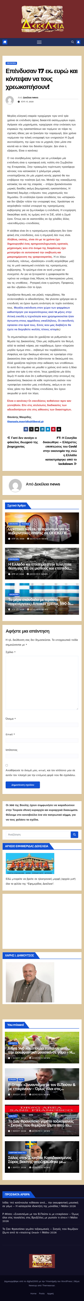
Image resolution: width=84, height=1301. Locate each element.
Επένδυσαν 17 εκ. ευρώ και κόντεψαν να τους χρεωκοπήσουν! (42, 79)
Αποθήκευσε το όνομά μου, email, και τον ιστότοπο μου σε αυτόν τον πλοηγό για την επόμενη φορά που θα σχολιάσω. (40, 773)
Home (33, 1293)
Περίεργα (13, 1043)
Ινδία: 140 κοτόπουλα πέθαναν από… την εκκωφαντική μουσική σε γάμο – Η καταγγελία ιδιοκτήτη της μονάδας (40, 1052)
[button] (72, 42)
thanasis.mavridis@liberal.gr (25, 421)
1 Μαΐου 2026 (19, 1058)
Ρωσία (21, 1080)
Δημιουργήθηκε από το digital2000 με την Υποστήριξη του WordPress (38, 1281)
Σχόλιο (11, 652)
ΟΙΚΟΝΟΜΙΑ (11, 63)
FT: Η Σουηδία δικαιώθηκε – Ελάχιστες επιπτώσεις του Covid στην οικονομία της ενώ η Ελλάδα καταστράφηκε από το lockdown (60, 451)
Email (10, 734)
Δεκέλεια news (30, 97)
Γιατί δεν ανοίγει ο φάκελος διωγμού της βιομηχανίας (22, 442)
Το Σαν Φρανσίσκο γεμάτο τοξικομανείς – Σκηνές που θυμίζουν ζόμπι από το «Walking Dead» (41, 1125)
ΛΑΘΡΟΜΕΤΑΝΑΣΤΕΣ (17, 1153)
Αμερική (12, 1116)
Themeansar (48, 1285)
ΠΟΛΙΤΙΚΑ (25, 524)
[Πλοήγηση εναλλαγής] (39, 42)
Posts (42, 1293)
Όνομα (11, 718)
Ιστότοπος (11, 749)
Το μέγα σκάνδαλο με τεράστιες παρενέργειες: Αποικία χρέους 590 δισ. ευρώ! (41, 603)
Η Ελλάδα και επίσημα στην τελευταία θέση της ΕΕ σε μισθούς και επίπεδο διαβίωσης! (39, 568)
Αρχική (50, 1293)
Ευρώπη (12, 1080)
